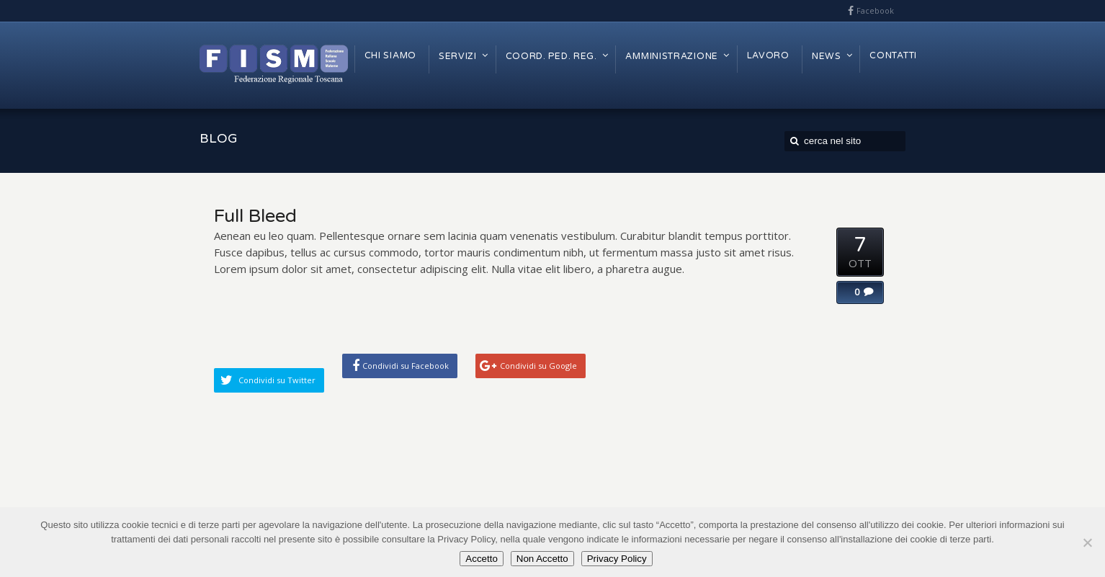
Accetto (481, 558)
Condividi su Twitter (277, 380)
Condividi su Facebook (405, 365)
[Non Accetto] (1087, 542)
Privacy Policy (617, 558)
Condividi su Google (538, 365)
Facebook (875, 10)
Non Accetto (542, 558)
